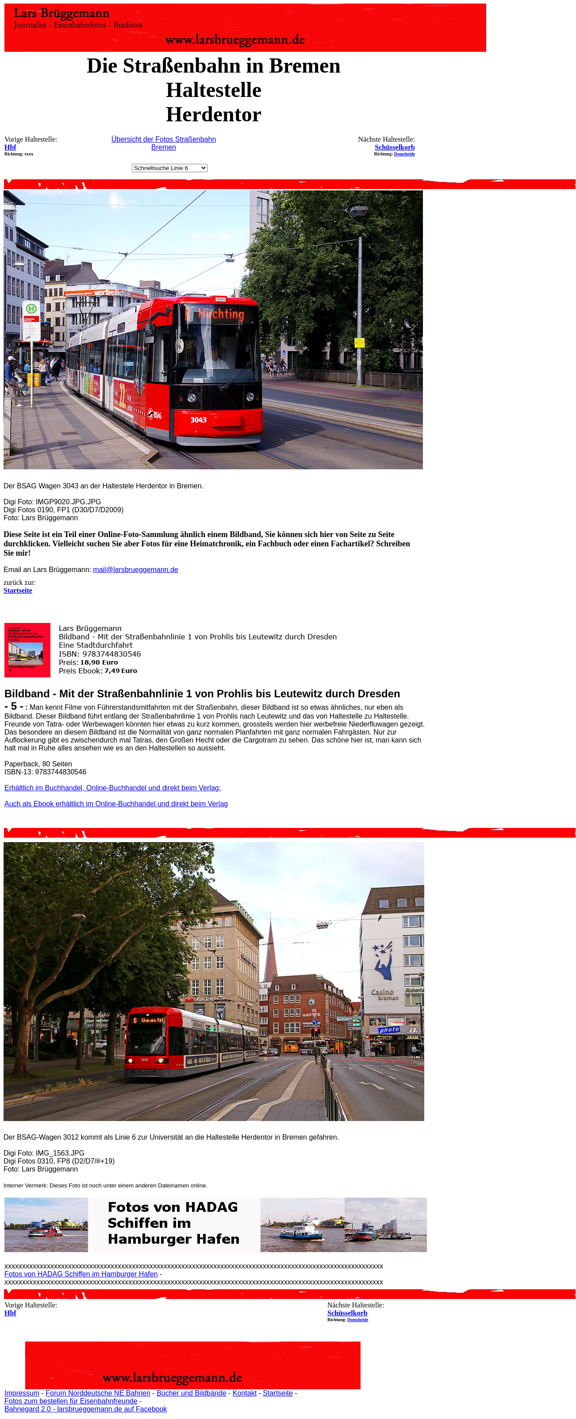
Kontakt (245, 1393)
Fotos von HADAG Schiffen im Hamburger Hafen (81, 1274)
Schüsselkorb (395, 147)
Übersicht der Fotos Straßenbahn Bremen (163, 143)
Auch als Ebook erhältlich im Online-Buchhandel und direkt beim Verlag (116, 804)
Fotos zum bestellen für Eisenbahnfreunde (71, 1401)
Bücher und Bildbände (191, 1393)
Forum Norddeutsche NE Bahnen (98, 1393)
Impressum (21, 1393)
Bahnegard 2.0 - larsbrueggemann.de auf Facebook (85, 1409)
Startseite (278, 1393)
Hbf (10, 147)
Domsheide (404, 153)
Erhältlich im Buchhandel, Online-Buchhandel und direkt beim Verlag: (112, 788)
